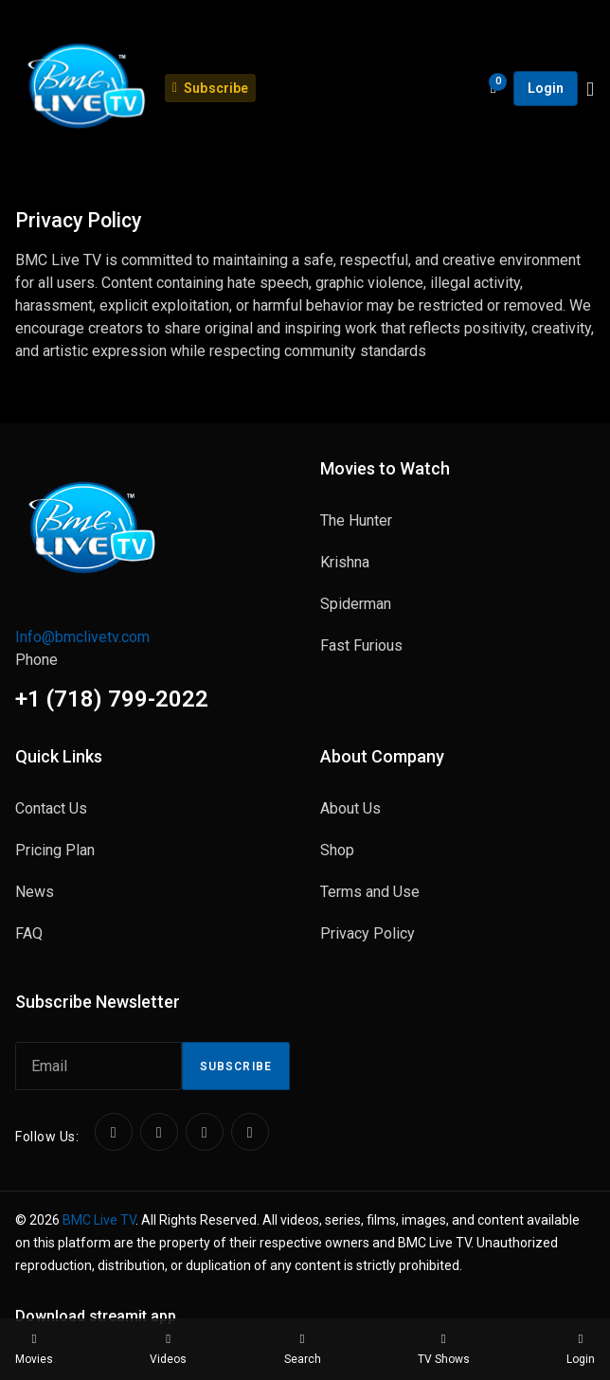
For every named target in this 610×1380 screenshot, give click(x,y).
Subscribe (236, 1066)
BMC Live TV (99, 1220)
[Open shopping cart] (494, 88)
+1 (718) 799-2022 (111, 699)
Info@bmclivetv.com (82, 637)
